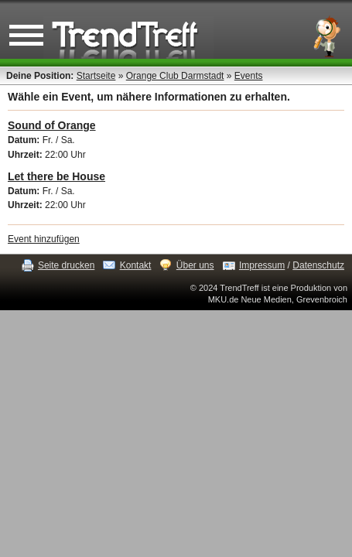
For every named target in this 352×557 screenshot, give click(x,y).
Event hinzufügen (44, 239)
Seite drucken (66, 265)
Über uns (195, 265)
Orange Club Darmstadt (175, 75)
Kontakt (136, 265)
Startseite (96, 75)
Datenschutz (318, 265)
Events (248, 75)
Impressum (262, 265)
